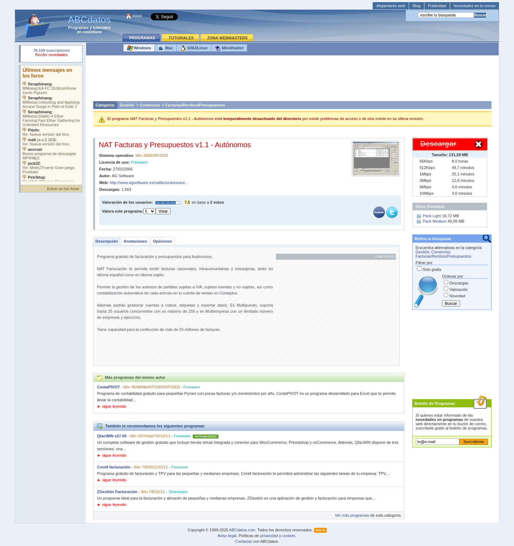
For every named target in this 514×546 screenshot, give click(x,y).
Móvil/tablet (229, 48)
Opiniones (162, 241)
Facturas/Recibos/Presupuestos (195, 105)
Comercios (150, 105)
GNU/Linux (193, 48)
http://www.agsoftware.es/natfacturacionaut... (149, 182)
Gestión (127, 105)
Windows (139, 48)
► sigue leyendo (111, 406)
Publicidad (437, 6)
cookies (288, 535)
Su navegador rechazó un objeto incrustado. (51, 53)
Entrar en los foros (63, 189)
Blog (416, 6)
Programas (78, 27)
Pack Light (432, 216)
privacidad (269, 535)
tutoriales (102, 27)
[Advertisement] (292, 80)
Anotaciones (135, 241)
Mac (165, 48)
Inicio (137, 16)
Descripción (106, 241)
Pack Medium (435, 221)
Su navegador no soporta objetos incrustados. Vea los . (51, 123)
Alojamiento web (390, 6)
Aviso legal (226, 535)
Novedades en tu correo (474, 6)
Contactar (243, 541)
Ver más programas (352, 515)
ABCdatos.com (242, 530)
